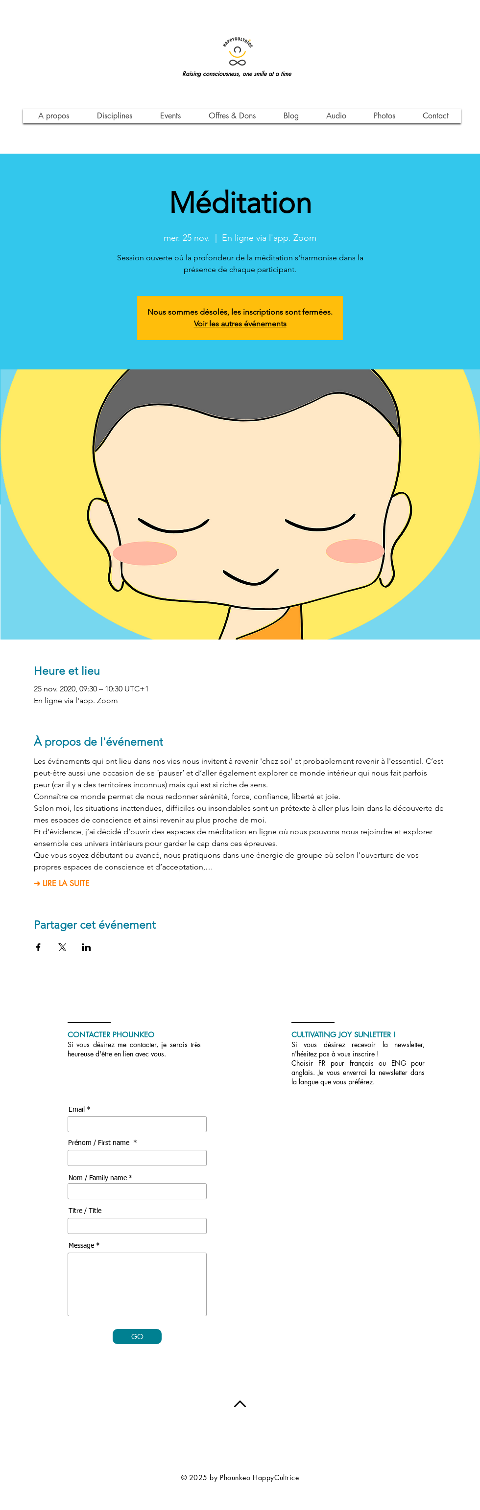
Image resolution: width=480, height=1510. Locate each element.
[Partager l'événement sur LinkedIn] (86, 947)
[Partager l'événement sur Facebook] (38, 947)
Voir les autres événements (240, 323)
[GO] (137, 1336)
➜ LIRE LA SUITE (62, 884)
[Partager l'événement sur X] (62, 947)
